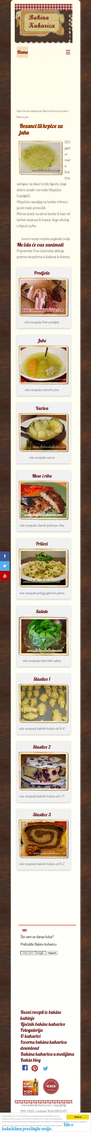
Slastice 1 (41, 679)
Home (22, 52)
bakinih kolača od (48, 796)
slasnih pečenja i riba (51, 525)
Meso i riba (42, 476)
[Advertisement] (44, 81)
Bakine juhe (22, 117)
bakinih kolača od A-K (51, 728)
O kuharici (30, 1036)
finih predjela (50, 322)
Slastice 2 (42, 747)
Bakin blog (30, 1060)
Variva (41, 408)
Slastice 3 (42, 814)
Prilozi (42, 544)
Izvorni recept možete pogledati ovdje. (46, 239)
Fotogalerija (31, 1030)
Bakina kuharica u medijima (47, 1054)
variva (51, 457)
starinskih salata (51, 661)
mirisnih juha (51, 390)
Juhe (41, 340)
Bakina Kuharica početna (54, 111)
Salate (42, 611)
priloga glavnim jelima (50, 593)
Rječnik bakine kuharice (42, 1024)
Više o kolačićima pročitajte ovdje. (38, 1126)
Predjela (42, 273)
